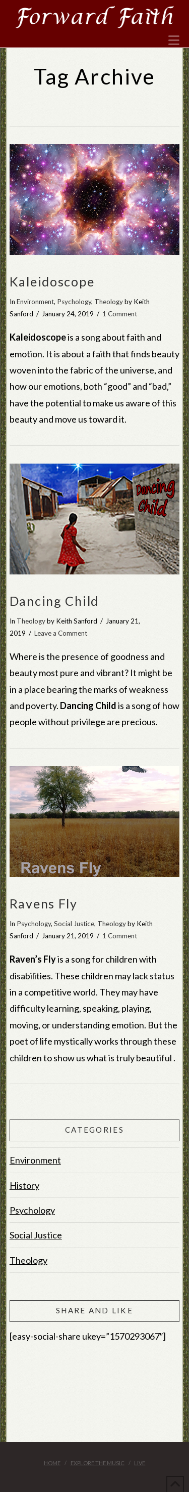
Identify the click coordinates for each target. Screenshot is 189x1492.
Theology (108, 302)
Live (139, 1463)
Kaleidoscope (52, 281)
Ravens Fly (44, 903)
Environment (35, 302)
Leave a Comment (60, 633)
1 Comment (119, 314)
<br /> (95, 1394)
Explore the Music (97, 1463)
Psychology (74, 302)
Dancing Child (54, 600)
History (24, 1185)
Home (52, 1463)
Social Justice (74, 924)
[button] (173, 40)
